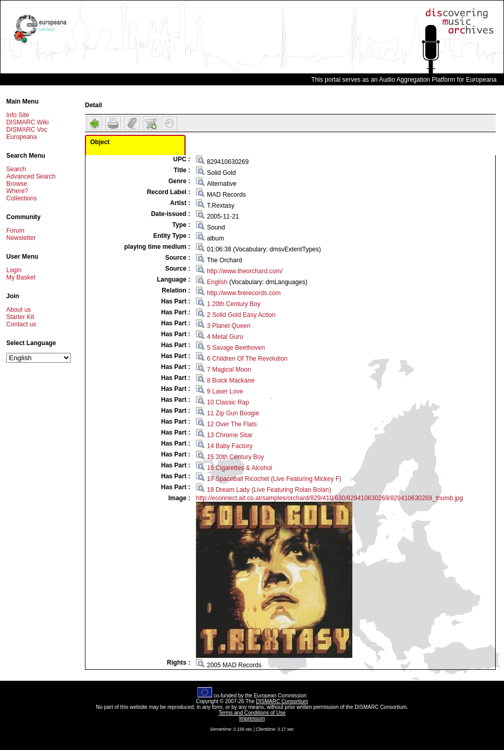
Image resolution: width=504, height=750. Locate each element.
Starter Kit (20, 317)
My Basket (20, 277)
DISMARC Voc (26, 129)
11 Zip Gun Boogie (233, 413)
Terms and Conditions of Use (251, 713)
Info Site (17, 115)
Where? (17, 191)
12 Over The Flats (232, 424)
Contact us (21, 324)
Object (99, 142)
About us (18, 309)
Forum (15, 230)
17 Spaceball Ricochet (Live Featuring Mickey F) (274, 478)
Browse (16, 183)
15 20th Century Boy (235, 457)
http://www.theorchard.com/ (244, 271)
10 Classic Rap (228, 402)
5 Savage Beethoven (236, 347)
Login (13, 270)
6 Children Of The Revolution (247, 358)
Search (16, 169)
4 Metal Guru (225, 336)
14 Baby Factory (229, 446)
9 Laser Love (225, 391)
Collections (21, 198)
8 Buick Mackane (230, 380)
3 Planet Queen (228, 325)
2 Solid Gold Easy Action (241, 315)
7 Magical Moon (229, 369)
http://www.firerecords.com (243, 293)
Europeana (21, 137)
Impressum (252, 718)
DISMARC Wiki (27, 122)
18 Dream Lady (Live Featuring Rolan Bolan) (269, 489)
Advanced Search (31, 176)
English (217, 282)
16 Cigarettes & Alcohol (239, 468)
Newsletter (21, 237)
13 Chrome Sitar (229, 435)
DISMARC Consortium (282, 701)
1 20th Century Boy (234, 304)
